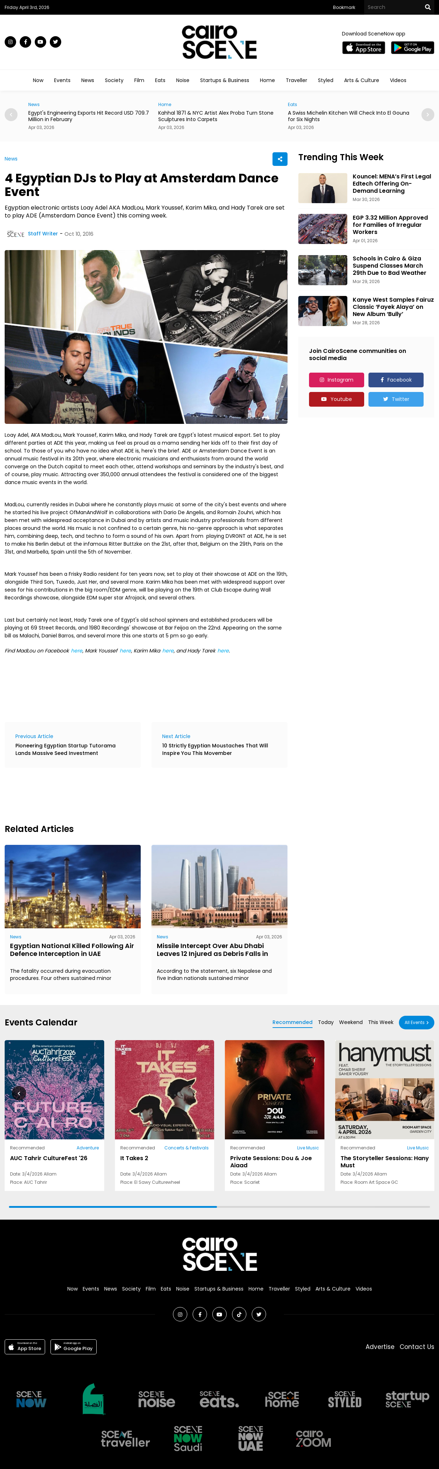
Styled (325, 80)
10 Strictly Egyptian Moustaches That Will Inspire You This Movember (215, 749)
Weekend (351, 1022)
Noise (182, 80)
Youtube (341, 399)
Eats (160, 80)
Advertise (380, 1347)
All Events (415, 1022)
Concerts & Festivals (186, 1148)
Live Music (308, 1148)
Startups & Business (224, 80)
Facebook (399, 379)
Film (139, 80)
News (87, 80)
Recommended (292, 1022)
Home (267, 80)
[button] (427, 114)
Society (114, 80)
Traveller (296, 80)
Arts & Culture (361, 80)
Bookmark (344, 7)
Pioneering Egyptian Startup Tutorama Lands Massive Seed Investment (65, 749)
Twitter (400, 399)
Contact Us (417, 1347)
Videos (398, 80)
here (76, 650)
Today (326, 1022)
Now (38, 80)
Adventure (88, 1148)
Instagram (340, 379)
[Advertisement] (135, 795)
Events (62, 80)
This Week (381, 1022)
